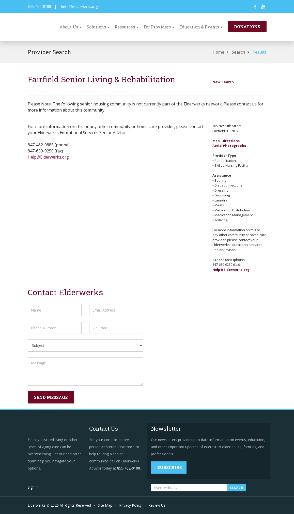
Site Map (105, 505)
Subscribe (169, 467)
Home (218, 52)
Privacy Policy (130, 505)
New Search (223, 82)
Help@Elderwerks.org (48, 157)
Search (238, 52)
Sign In (33, 487)
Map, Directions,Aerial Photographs (229, 143)
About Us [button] (70, 26)
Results (260, 52)
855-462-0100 (39, 6)
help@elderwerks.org (79, 6)
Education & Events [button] (201, 26)
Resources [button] (126, 26)
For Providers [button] (159, 26)
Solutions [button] (98, 26)
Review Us (156, 505)
